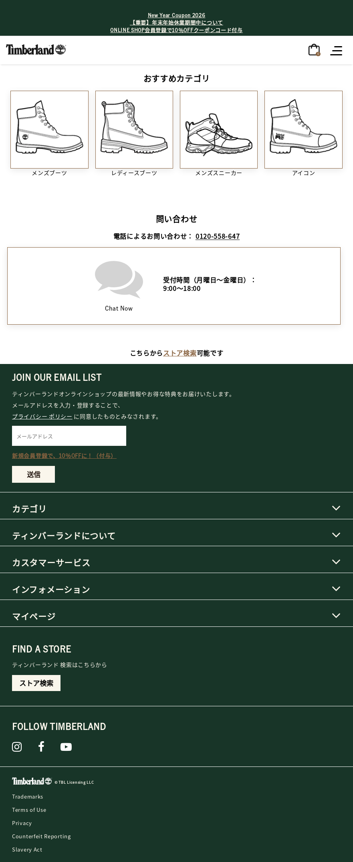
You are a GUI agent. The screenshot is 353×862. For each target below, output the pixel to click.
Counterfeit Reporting (41, 836)
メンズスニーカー (218, 172)
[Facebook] (41, 746)
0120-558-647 (218, 236)
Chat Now (119, 284)
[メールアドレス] (69, 436)
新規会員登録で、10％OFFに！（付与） (64, 455)
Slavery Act (27, 849)
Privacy (22, 823)
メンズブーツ (49, 172)
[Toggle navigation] (337, 50)
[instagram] (17, 746)
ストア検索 (180, 353)
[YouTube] (66, 746)
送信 (33, 474)
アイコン (303, 172)
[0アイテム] (314, 49)
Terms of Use (29, 809)
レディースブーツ (134, 172)
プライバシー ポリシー (42, 416)
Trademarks (27, 796)
